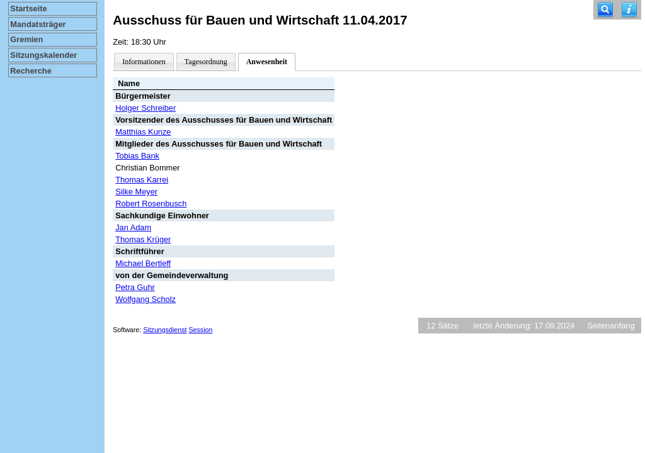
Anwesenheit (266, 61)
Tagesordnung (206, 61)
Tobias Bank (137, 155)
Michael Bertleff (143, 263)
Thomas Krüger (143, 239)
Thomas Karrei (141, 179)
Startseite (28, 8)
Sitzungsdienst (164, 329)
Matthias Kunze (143, 132)
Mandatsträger (38, 24)
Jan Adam (133, 227)
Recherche (30, 71)
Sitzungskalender (43, 55)
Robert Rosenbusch (150, 203)
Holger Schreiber (145, 108)
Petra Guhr (135, 287)
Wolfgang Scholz (145, 299)
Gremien (26, 39)
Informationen (144, 61)
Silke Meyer (136, 191)
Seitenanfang (610, 325)
